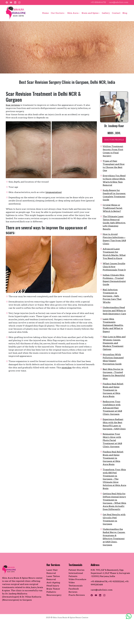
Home (45, 13)
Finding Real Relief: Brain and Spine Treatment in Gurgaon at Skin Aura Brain (113, 390)
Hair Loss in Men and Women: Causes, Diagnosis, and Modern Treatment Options (114, 343)
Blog (124, 13)
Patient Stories (76, 570)
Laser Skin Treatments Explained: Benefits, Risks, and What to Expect (113, 325)
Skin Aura (72, 13)
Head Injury (52, 585)
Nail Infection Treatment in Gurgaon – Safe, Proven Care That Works (112, 295)
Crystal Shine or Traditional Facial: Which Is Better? (112, 208)
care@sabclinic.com (118, 2)
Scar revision (13, 105)
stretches (67, 367)
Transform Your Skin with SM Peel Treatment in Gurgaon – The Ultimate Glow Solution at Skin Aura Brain (114, 479)
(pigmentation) (53, 192)
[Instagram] (19, 2)
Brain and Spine (90, 13)
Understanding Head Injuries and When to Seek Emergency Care (114, 310)
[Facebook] (7, 2)
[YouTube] (11, 2)
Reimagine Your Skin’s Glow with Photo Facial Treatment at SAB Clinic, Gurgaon (112, 440)
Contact (116, 13)
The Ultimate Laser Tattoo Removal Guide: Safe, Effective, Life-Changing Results (114, 222)
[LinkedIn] (15, 2)
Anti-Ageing (53, 582)
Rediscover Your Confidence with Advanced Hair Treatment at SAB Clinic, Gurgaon (112, 407)
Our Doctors (57, 13)
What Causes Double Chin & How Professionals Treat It (114, 266)
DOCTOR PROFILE (114, 139)
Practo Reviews (77, 595)
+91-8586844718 (98, 2)
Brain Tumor (53, 589)
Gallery (106, 13)
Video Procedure (77, 579)
